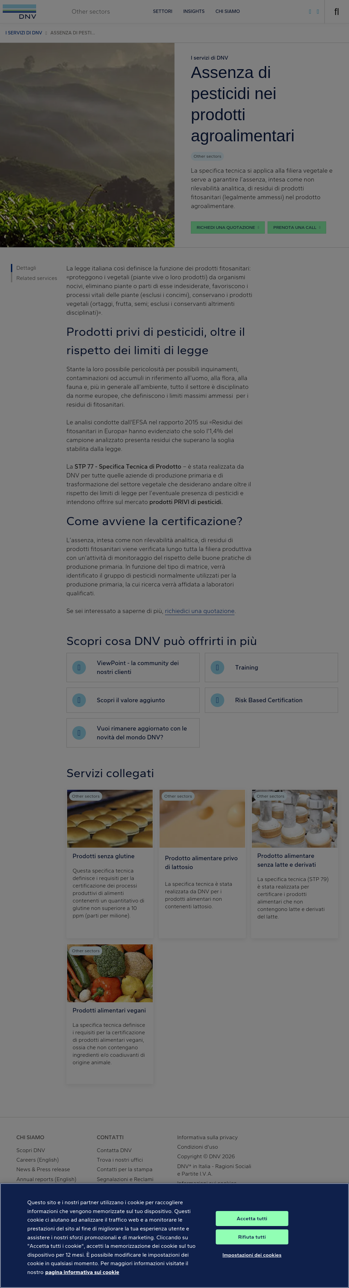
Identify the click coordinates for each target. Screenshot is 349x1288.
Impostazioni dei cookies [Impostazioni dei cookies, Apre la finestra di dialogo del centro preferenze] (252, 1262)
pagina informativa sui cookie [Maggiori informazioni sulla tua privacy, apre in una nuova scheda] (82, 1279)
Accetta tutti (252, 1226)
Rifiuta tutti (252, 1244)
